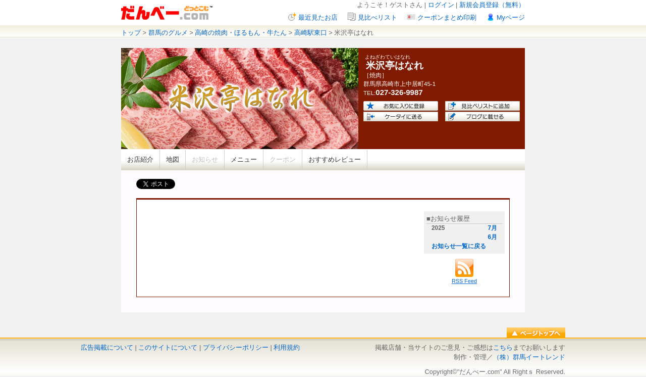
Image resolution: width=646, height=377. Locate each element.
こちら (503, 347)
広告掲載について (107, 347)
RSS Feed (464, 278)
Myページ (511, 17)
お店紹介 (140, 159)
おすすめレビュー (334, 159)
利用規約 (287, 347)
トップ (131, 32)
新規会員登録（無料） (492, 5)
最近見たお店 (318, 17)
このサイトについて (167, 347)
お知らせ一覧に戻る (459, 246)
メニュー (244, 159)
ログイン (441, 5)
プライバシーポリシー (235, 347)
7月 (492, 227)
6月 (492, 237)
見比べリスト (377, 17)
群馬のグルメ (168, 32)
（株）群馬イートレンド (529, 357)
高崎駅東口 (310, 32)
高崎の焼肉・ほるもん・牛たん (241, 32)
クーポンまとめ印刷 (446, 17)
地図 (172, 159)
